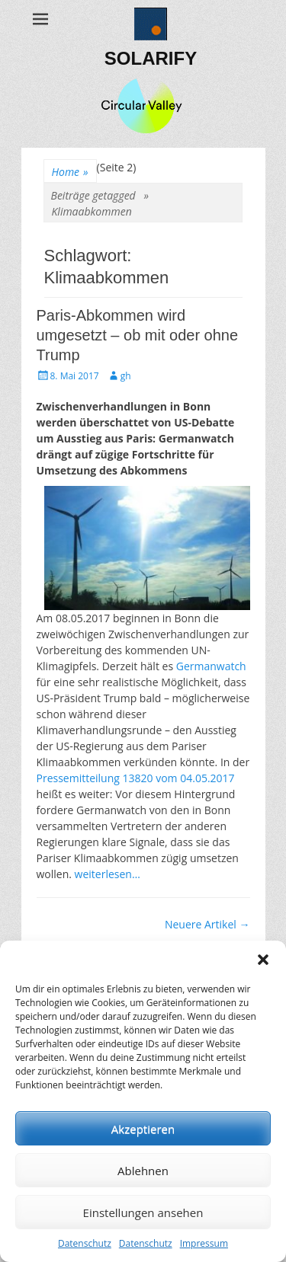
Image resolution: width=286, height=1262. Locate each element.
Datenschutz (84, 1243)
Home (70, 172)
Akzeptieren (143, 1128)
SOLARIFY (150, 58)
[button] (263, 959)
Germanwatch (211, 666)
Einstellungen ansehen (143, 1212)
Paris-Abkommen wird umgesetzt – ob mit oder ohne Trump (138, 335)
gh (126, 375)
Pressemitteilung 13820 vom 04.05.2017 (136, 778)
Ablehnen (143, 1170)
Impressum (204, 1243)
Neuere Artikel (207, 924)
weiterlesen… (107, 874)
